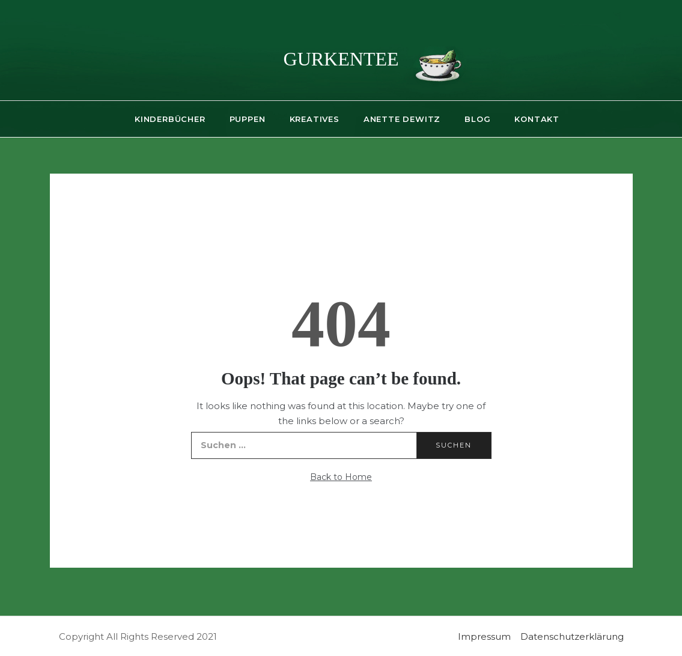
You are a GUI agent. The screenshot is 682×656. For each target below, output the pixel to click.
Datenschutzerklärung (572, 636)
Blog (477, 119)
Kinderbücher (170, 119)
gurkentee (341, 59)
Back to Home (341, 477)
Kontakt (536, 119)
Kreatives (314, 119)
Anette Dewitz (402, 119)
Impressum (484, 636)
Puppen (248, 119)
